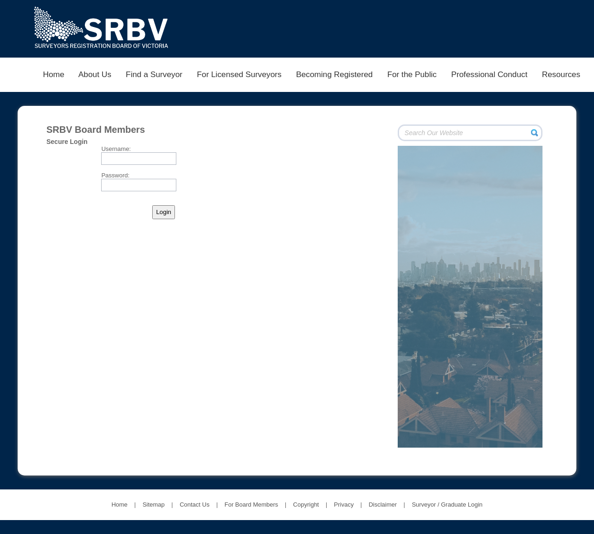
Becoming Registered (334, 74)
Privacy (344, 504)
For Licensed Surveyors (239, 74)
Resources (561, 74)
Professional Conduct (489, 74)
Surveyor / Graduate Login (447, 504)
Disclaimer (382, 504)
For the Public (412, 74)
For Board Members (251, 504)
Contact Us (194, 504)
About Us (95, 74)
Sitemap (153, 504)
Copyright (306, 504)
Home (54, 74)
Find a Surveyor (154, 74)
